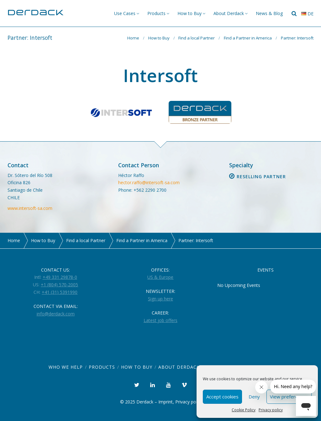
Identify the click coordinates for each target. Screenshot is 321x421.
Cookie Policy (243, 410)
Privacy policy (271, 410)
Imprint (165, 402)
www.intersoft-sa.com (30, 208)
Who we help (66, 367)
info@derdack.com (56, 314)
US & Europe (160, 277)
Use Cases (124, 13)
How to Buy (189, 13)
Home (133, 38)
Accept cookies (222, 396)
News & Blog (269, 13)
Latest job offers (160, 320)
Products (156, 13)
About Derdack (228, 13)
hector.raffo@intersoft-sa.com (149, 182)
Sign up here (160, 299)
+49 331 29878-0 (60, 277)
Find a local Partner (196, 38)
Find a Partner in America (248, 38)
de (307, 14)
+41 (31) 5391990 (59, 292)
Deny (254, 396)
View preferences (289, 396)
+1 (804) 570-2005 (59, 285)
